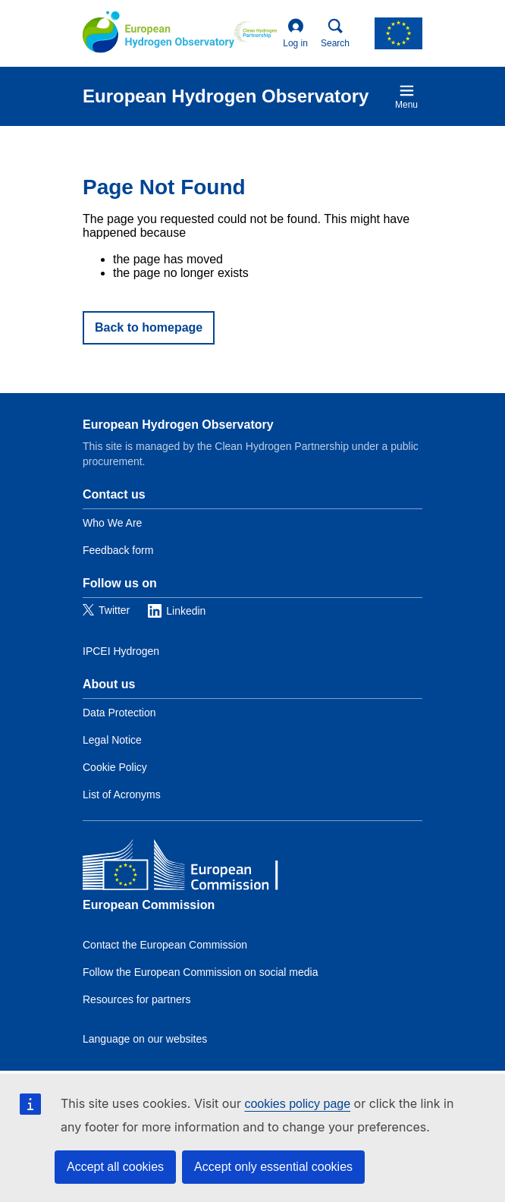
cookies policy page (297, 1103)
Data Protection (119, 712)
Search (335, 33)
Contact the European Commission (165, 945)
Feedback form (118, 550)
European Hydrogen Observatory (178, 424)
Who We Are (112, 523)
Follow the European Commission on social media (200, 972)
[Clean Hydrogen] (255, 34)
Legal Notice (112, 740)
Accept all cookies (115, 1166)
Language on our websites (145, 1039)
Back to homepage (148, 327)
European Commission (149, 904)
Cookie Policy (115, 767)
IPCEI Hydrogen (121, 651)
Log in (295, 33)
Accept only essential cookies (273, 1166)
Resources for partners (136, 999)
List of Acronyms (122, 794)
